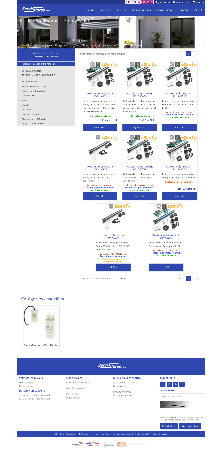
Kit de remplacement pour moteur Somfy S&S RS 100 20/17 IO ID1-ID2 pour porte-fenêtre (113, 246)
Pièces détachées (141, 10)
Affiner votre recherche (46, 53)
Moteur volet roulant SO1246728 (179, 95)
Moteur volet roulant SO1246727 (166, 236)
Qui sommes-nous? (123, 382)
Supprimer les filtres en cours (46, 57)
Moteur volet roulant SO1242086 (179, 168)
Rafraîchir (169, 426)
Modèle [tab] (23, 105)
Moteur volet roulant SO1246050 (140, 95)
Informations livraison (78, 382)
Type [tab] (22, 100)
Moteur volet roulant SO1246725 (113, 236)
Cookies (109, 434)
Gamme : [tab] (28, 95)
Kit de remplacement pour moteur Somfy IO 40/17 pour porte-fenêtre (178, 176)
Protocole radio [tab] (36, 64)
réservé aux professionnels (179, 114)
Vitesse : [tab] (31, 114)
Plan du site (72, 394)
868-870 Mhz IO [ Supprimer (39, 74)
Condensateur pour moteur (41, 344)
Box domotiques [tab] (28, 81)
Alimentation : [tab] (34, 119)
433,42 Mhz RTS (32, 71)
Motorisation (26, 45)
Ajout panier (100, 127)
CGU (62, 434)
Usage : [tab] (33, 123)
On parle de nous (122, 395)
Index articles (73, 397)
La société (105, 10)
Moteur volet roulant (43, 45)
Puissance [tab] (25, 109)
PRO (198, 10)
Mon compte (26, 382)
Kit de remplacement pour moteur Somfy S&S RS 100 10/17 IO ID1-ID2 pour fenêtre (100, 177)
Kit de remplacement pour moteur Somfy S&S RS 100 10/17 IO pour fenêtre (178, 104)
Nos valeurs (119, 386)
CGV (56, 434)
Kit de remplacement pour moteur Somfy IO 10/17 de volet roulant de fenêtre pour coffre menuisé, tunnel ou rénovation (139, 106)
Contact (185, 10)
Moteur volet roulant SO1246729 (140, 168)
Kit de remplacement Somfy (68, 45)
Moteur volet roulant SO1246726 (100, 168)
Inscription (190, 426)
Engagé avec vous (123, 391)
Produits (121, 10)
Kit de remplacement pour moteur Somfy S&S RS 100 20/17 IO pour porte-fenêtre (138, 177)
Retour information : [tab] (34, 86)
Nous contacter (27, 386)
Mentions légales (97, 434)
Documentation (165, 10)
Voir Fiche (179, 127)
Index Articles (82, 434)
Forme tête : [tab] (33, 91)
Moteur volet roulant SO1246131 (100, 95)
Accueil (91, 10)
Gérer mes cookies (122, 434)
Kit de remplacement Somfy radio (99, 45)
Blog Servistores (75, 388)
